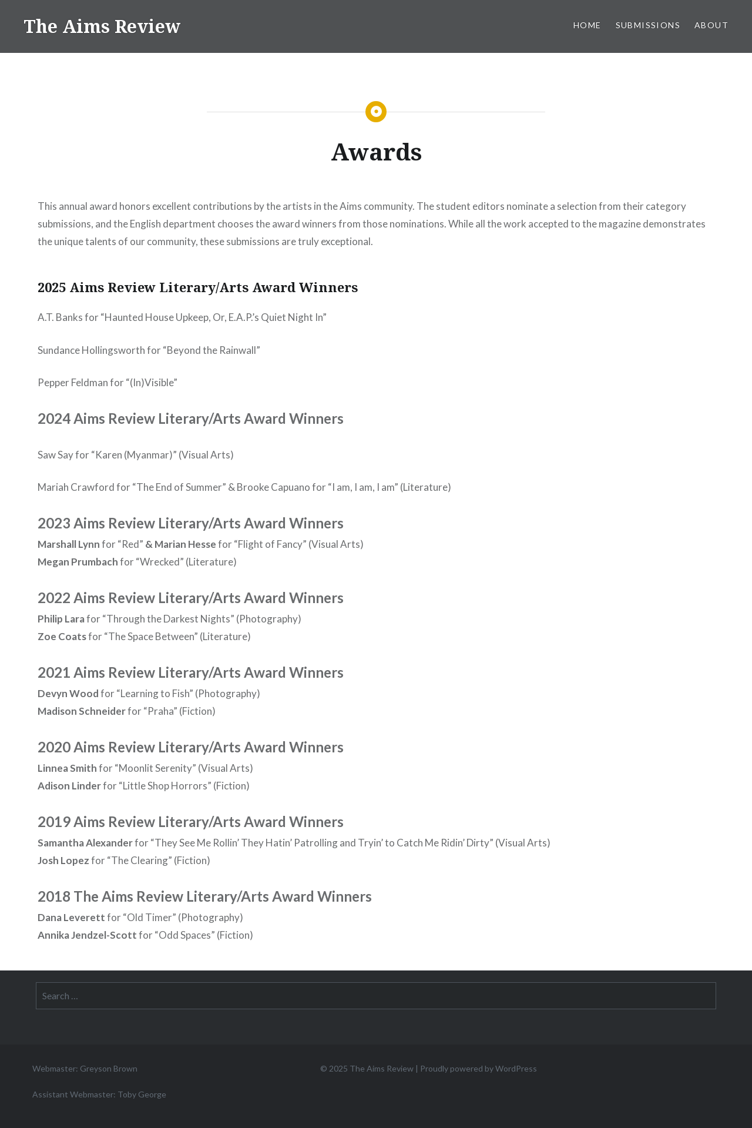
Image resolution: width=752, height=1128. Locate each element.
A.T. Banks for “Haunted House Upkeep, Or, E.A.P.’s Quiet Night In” (182, 317)
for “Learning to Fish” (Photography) (149, 693)
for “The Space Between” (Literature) (144, 636)
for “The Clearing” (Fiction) (124, 860)
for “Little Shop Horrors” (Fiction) (144, 785)
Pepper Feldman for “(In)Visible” (107, 382)
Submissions (648, 25)
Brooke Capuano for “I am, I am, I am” (317, 487)
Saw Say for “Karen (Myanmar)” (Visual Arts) (136, 454)
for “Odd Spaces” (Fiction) (145, 935)
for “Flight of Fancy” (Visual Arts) (259, 544)
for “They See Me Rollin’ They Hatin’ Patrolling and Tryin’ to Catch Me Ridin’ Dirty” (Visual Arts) (294, 842)
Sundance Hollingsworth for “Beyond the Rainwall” (149, 350)
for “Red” (90, 544)
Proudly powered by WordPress (478, 1068)
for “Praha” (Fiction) (127, 711)
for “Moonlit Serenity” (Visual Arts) (145, 768)
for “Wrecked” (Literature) (137, 561)
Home (587, 25)
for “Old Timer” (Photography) (140, 917)
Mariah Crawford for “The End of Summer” (132, 487)
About (711, 25)
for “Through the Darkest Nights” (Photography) (169, 618)
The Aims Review (102, 26)
